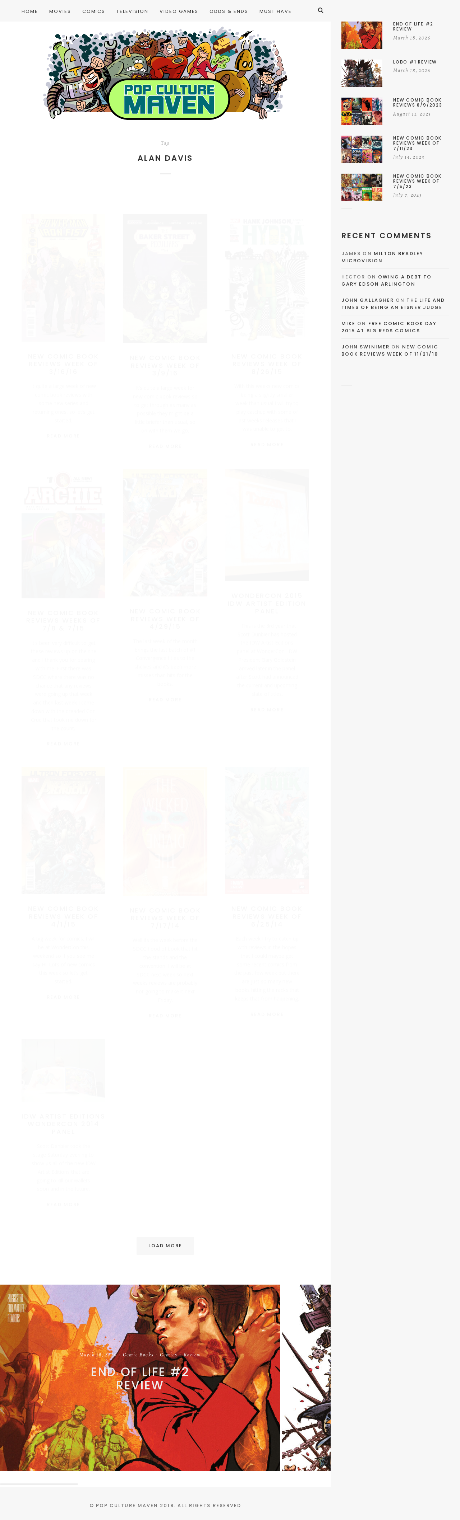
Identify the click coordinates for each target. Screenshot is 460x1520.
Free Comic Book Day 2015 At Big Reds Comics (389, 327)
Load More (165, 1245)
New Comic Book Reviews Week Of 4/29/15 (165, 618)
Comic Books (138, 1356)
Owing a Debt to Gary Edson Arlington (386, 280)
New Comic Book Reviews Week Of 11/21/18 (389, 350)
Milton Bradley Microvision (382, 257)
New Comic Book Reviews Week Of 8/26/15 (267, 357)
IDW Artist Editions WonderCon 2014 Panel (63, 1124)
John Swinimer (365, 346)
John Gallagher (367, 300)
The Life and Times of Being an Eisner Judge (393, 304)
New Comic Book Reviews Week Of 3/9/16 (165, 358)
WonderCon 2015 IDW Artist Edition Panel (267, 603)
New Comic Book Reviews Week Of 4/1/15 (63, 916)
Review (192, 1356)
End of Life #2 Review (140, 1379)
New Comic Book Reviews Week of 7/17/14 (165, 918)
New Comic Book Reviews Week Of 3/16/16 (63, 357)
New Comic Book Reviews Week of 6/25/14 (267, 916)
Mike (348, 323)
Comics (169, 1356)
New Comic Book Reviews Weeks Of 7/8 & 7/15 (63, 620)
